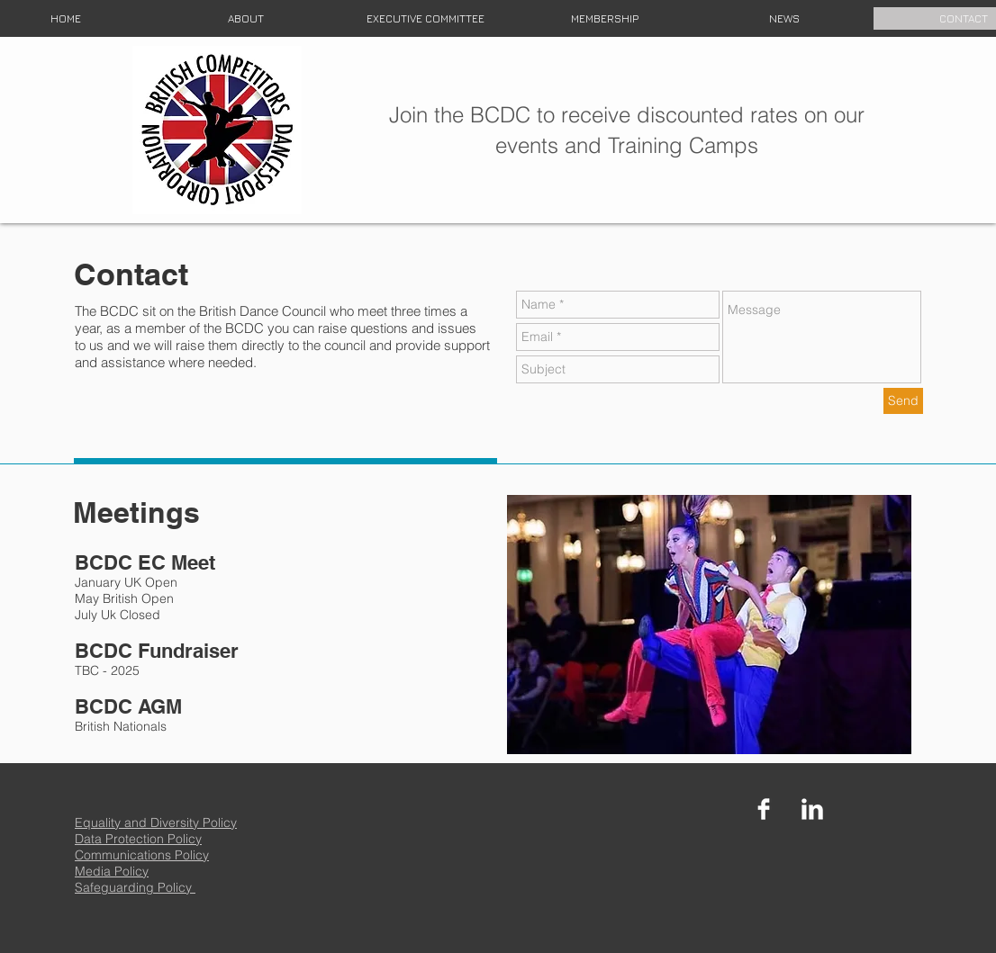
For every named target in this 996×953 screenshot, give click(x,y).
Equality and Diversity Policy (156, 822)
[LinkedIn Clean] (812, 809)
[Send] (903, 401)
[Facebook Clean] (763, 809)
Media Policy (112, 871)
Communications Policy (142, 855)
